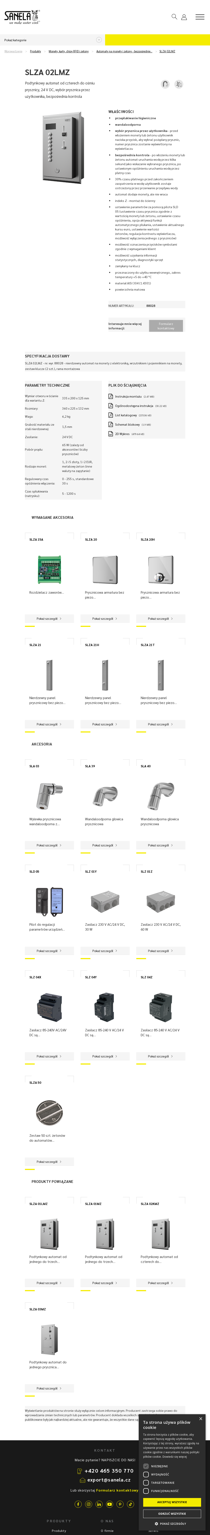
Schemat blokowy (127, 424)
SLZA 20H (148, 539)
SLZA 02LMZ (167, 51)
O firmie (107, 1531)
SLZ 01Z (147, 871)
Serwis (153, 1531)
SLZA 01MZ (93, 1204)
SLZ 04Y (91, 977)
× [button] (200, 1419)
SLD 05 (34, 871)
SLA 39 (90, 766)
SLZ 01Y (91, 871)
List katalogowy (126, 415)
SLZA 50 (35, 1082)
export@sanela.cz (109, 1479)
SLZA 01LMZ (38, 1204)
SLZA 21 (35, 645)
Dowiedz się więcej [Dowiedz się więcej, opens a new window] (174, 1457)
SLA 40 (146, 766)
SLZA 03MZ (37, 1309)
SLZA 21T (148, 645)
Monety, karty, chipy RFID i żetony (69, 51)
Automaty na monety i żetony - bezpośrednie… (124, 51)
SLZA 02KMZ (150, 1204)
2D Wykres (122, 434)
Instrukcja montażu (128, 396)
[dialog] (172, 1472)
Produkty (35, 51)
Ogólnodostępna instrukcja (134, 406)
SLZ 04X (35, 977)
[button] (172, 1523)
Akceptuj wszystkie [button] (172, 1502)
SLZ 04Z (147, 977)
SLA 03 (34, 766)
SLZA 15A (36, 539)
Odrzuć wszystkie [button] (172, 1514)
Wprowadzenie (13, 51)
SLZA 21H (92, 645)
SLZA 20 (91, 539)
